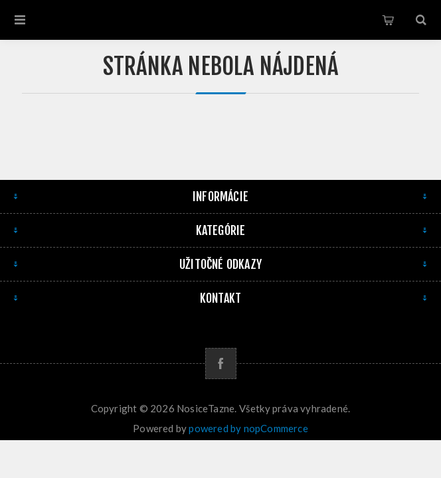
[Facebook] (220, 363)
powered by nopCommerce (248, 428)
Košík (387, 20)
